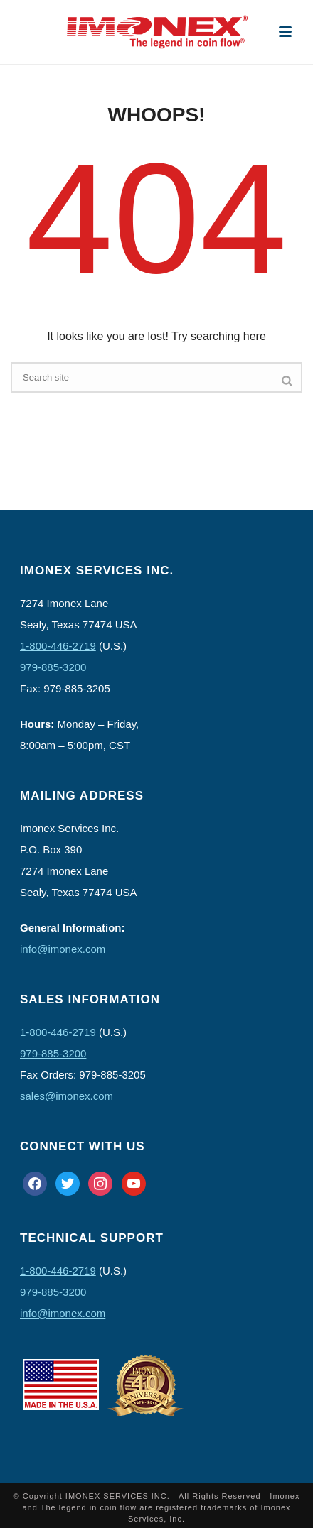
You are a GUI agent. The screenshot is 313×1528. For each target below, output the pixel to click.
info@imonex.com (62, 949)
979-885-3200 (53, 667)
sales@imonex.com (66, 1096)
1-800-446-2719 (58, 646)
